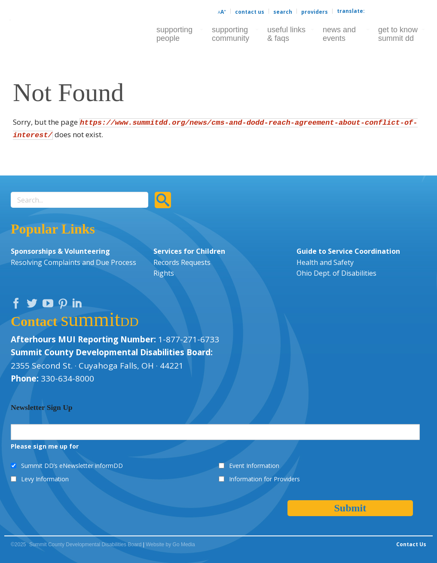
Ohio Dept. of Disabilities (336, 273)
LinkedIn (78, 305)
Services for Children (189, 251)
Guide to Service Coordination (348, 251)
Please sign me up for (45, 446)
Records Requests (182, 262)
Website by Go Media (170, 544)
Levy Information (45, 479)
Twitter (34, 305)
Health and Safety (325, 262)
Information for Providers (264, 479)
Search (282, 11)
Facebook (18, 305)
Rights (163, 273)
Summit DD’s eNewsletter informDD (72, 465)
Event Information (254, 465)
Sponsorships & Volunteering (60, 251)
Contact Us (249, 11)
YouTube (50, 305)
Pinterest (64, 305)
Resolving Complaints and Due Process (73, 262)
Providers (314, 11)
